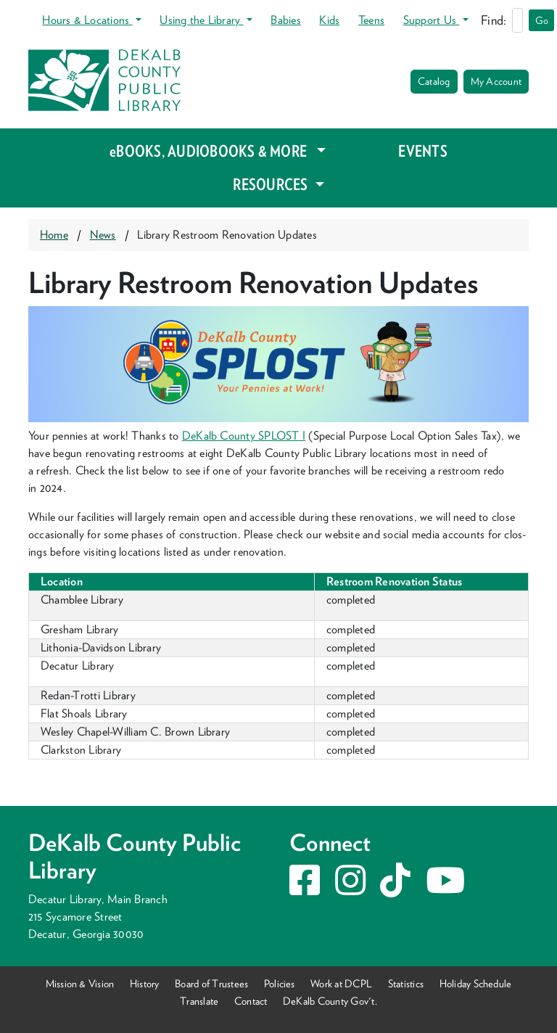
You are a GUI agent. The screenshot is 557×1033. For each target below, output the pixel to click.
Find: (493, 20)
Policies (279, 983)
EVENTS (422, 150)
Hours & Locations (87, 20)
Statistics (406, 983)
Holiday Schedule (476, 983)
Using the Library (201, 20)
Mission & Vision (80, 983)
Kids (329, 20)
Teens (371, 20)
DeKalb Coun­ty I (243, 436)
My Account (496, 81)
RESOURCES (271, 184)
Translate (199, 1001)
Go (541, 20)
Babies (285, 20)
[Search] (517, 20)
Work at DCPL (341, 983)
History (145, 983)
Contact (251, 1001)
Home (54, 235)
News (103, 235)
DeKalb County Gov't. (330, 1001)
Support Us (431, 20)
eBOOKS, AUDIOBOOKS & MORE (211, 150)
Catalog (434, 81)
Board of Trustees (211, 983)
